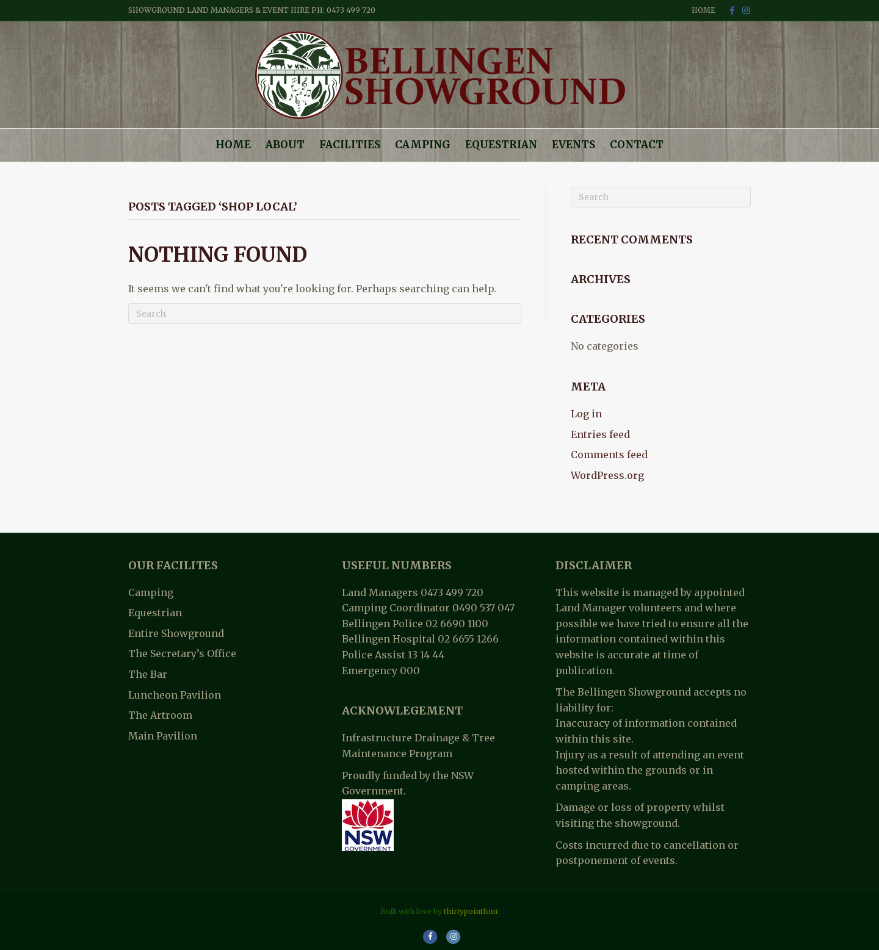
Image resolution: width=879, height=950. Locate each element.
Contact (637, 144)
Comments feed (609, 454)
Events (573, 144)
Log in (586, 414)
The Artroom (160, 715)
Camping (422, 144)
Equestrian (501, 144)
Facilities (349, 144)
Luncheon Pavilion (174, 695)
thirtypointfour (471, 911)
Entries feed (600, 434)
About (285, 144)
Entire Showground (176, 633)
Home (703, 10)
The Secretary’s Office (182, 653)
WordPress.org (607, 475)
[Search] (324, 313)
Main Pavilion (162, 736)
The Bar (147, 674)
